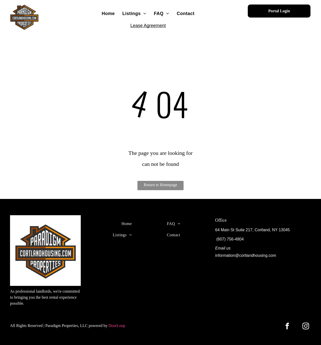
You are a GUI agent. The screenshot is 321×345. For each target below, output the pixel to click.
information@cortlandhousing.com (245, 255)
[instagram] (306, 326)
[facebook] (287, 326)
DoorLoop (116, 325)
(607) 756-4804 (230, 239)
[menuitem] (108, 13)
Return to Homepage (160, 185)
